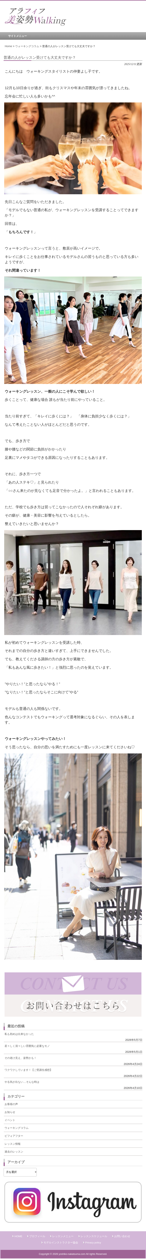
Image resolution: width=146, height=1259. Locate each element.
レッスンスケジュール (94, 1236)
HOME (18, 1236)
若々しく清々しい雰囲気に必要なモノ (27, 1045)
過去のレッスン (14, 1151)
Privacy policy (93, 1242)
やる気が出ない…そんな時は (22, 1081)
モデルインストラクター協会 (61, 1242)
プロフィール (37, 1236)
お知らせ (10, 1112)
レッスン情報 (13, 1143)
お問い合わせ (122, 1236)
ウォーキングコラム (17, 1127)
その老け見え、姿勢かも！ (20, 1057)
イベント (10, 1120)
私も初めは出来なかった (19, 1033)
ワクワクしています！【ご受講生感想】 (28, 1069)
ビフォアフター (14, 1135)
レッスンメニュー (63, 1236)
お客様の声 (11, 1104)
